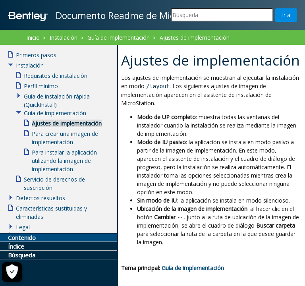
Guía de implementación (193, 268)
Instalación (63, 37)
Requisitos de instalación (55, 75)
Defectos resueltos (40, 198)
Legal (23, 227)
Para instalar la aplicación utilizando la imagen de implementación (64, 161)
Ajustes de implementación (195, 37)
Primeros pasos (36, 55)
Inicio (33, 37)
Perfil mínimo (41, 86)
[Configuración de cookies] (11, 272)
